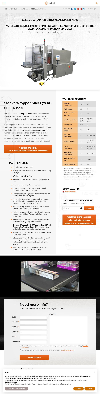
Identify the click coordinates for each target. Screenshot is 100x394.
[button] (94, 372)
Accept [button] (90, 388)
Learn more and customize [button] (16, 388)
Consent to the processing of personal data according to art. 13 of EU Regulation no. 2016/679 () (55, 347)
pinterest (81, 9)
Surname (15, 322)
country (15, 332)
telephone (16, 341)
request (52, 314)
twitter (75, 9)
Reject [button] (78, 388)
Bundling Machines (15, 9)
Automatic (25, 9)
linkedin (84, 9)
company (15, 327)
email (14, 336)
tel (97, 3)
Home (6, 9)
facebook (72, 9)
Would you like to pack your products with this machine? (79, 219)
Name (14, 317)
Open (81, 208)
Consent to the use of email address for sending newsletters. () (48, 350)
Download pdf (70, 191)
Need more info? (28, 149)
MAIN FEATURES (18, 163)
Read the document (67, 350)
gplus (78, 9)
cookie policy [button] (52, 378)
